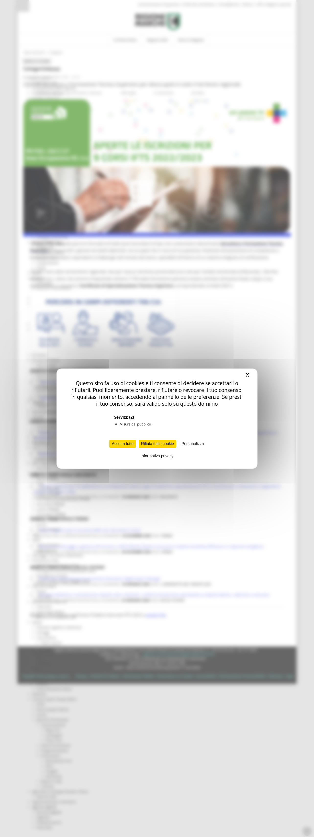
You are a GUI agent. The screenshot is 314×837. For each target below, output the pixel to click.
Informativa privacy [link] (157, 456)
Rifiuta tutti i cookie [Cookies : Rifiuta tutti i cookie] (157, 444)
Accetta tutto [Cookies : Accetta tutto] (123, 444)
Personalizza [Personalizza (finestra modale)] (192, 444)
